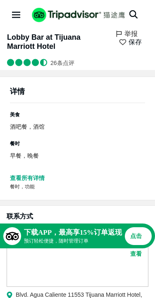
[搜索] (133, 14)
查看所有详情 (27, 178)
